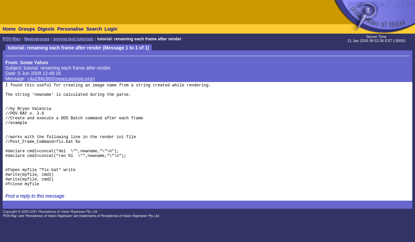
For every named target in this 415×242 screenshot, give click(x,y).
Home (9, 29)
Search (94, 29)
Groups (26, 29)
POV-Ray (11, 39)
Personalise (70, 29)
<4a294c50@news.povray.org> (61, 78)
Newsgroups (37, 39)
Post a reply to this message (34, 196)
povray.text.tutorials (73, 39)
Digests (46, 29)
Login (110, 29)
